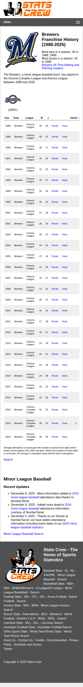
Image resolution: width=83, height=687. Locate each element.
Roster (55, 125)
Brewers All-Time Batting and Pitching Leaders (60, 66)
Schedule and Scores (28, 644)
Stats (64, 125)
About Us (10, 640)
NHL (26, 605)
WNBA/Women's (22, 588)
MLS (44, 614)
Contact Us (25, 640)
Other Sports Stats (16, 631)
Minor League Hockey (55, 605)
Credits (39, 640)
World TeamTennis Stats (45, 631)
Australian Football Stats (19, 627)
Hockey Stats (12, 605)
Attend (73, 117)
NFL (26, 596)
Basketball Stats (54, 583)
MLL (28, 622)
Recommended (57, 640)
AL (66, 570)
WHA (35, 605)
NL (72, 570)
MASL (42, 618)
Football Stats (12, 596)
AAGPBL (49, 575)
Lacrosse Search (52, 622)
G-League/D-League (49, 588)
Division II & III (26, 618)
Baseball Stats (53, 570)
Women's (56, 614)
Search (8, 459)
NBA (70, 583)
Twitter (8, 648)
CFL (34, 596)
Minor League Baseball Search (23, 533)
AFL (42, 596)
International (31, 614)
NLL (36, 622)
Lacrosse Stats (13, 622)
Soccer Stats (12, 614)
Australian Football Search (55, 627)
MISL (51, 618)
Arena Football (56, 596)
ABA (6, 588)
